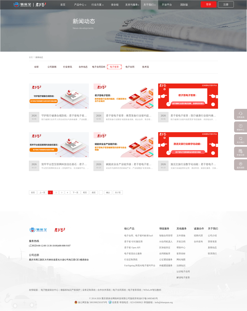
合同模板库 (164, 253)
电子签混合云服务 (133, 253)
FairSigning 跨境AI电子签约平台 (139, 265)
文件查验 (181, 235)
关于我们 (149, 4)
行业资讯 (67, 67)
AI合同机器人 (166, 241)
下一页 (75, 192)
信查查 (114, 302)
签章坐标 (181, 253)
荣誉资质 (212, 241)
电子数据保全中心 (49, 290)
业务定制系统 (89, 290)
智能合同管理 (165, 235)
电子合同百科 (98, 67)
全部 (36, 67)
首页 (31, 57)
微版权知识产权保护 (70, 290)
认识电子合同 (183, 271)
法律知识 (181, 265)
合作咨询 (198, 241)
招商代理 (198, 235)
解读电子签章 (183, 277)
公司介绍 (212, 235)
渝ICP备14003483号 (148, 298)
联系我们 (212, 253)
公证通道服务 (165, 259)
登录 (208, 4)
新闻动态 (212, 247)
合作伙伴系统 (104, 290)
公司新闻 (52, 67)
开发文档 (181, 241)
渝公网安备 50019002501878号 (91, 302)
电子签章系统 (134, 290)
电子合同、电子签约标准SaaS (138, 235)
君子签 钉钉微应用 (133, 241)
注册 (225, 4)
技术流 (145, 67)
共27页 (118, 192)
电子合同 (130, 67)
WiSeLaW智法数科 (152, 290)
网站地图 (181, 259)
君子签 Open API (132, 247)
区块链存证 (164, 247)
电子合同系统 (119, 290)
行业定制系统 (131, 259)
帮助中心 (181, 247)
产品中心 (80, 4)
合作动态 (83, 67)
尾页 (85, 192)
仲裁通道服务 (165, 265)
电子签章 (114, 67)
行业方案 (97, 4)
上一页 (42, 192)
